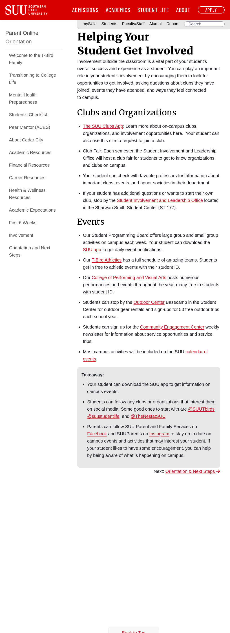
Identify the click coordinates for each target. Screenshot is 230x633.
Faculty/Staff (133, 24)
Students (109, 24)
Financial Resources (29, 165)
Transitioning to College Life (32, 79)
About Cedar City (26, 139)
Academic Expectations (32, 210)
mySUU (90, 24)
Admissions (85, 9)
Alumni (155, 24)
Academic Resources (30, 152)
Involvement (21, 235)
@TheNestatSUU (148, 416)
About (183, 9)
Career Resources (27, 177)
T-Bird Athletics (107, 259)
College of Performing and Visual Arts (129, 277)
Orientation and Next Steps (29, 251)
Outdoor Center (149, 302)
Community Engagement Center (172, 326)
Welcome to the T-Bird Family (31, 59)
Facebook (97, 433)
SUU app (92, 249)
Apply (211, 10)
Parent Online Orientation (21, 37)
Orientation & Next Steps (192, 471)
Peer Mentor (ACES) (29, 127)
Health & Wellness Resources (27, 194)
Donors (172, 24)
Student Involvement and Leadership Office (160, 200)
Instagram (159, 433)
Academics (118, 9)
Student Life (153, 9)
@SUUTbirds (201, 409)
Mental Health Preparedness (23, 98)
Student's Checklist (28, 114)
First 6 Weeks (22, 222)
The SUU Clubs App (103, 126)
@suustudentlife (103, 416)
